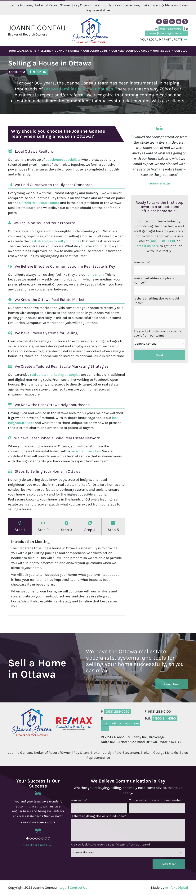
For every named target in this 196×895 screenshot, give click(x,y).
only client (95, 274)
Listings (75, 50)
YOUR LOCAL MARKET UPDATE (161, 39)
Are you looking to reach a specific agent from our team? (158, 333)
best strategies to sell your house (55, 241)
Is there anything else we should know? (156, 301)
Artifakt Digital (176, 887)
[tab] (19, 526)
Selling (46, 50)
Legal (63, 887)
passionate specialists (63, 159)
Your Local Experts (24, 50)
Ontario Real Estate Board (39, 203)
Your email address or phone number (154, 280)
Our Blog (180, 50)
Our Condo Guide (96, 50)
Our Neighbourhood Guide (131, 50)
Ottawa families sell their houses (78, 89)
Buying (61, 50)
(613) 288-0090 (162, 241)
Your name (142, 262)
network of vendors (86, 451)
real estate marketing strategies (55, 374)
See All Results (35, 845)
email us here (147, 246)
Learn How (171, 684)
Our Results (163, 50)
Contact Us (78, 887)
